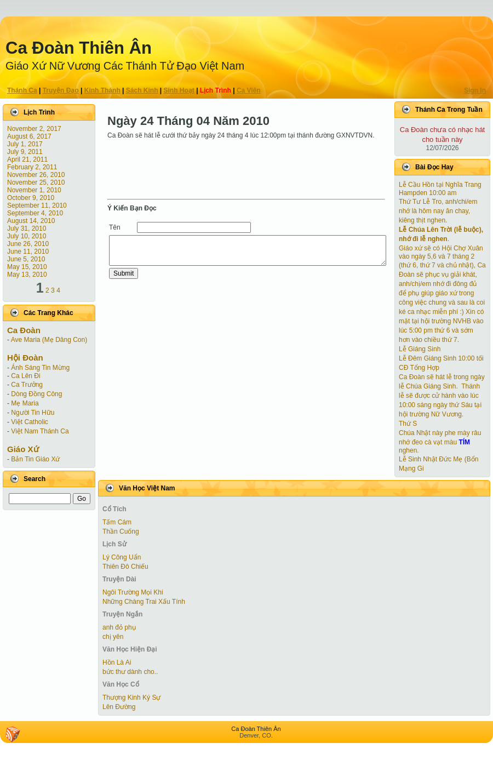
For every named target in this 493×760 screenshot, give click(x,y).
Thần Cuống (120, 531)
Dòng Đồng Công (36, 394)
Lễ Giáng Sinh (419, 349)
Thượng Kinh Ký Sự (131, 697)
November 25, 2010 (36, 182)
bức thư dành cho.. (130, 672)
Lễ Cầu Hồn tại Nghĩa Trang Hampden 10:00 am (440, 189)
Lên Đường (118, 707)
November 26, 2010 (36, 175)
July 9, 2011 (25, 152)
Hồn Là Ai (116, 662)
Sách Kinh (142, 90)
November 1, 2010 (34, 190)
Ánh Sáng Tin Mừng (40, 368)
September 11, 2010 (37, 205)
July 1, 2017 (25, 144)
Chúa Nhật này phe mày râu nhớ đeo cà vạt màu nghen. (440, 441)
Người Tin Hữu (32, 412)
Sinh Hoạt (179, 90)
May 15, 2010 (27, 267)
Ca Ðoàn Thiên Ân (78, 48)
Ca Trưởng (27, 384)
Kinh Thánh (102, 90)
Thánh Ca (22, 90)
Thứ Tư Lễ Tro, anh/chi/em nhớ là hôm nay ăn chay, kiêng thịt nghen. (438, 211)
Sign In (475, 90)
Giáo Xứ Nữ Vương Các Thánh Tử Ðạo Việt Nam (124, 66)
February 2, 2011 (32, 167)
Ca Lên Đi (25, 376)
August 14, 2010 (31, 221)
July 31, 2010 (26, 228)
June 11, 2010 (28, 251)
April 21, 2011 (27, 159)
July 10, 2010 (26, 236)
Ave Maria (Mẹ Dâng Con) (49, 340)
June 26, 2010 (28, 244)
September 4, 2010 (35, 213)
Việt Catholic (29, 422)
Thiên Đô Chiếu (125, 566)
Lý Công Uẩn (121, 557)
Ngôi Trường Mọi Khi (132, 592)
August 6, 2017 (29, 136)
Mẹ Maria (24, 403)
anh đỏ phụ (119, 627)
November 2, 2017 (34, 129)
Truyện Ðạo (61, 90)
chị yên (112, 637)
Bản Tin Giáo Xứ (35, 459)
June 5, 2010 (26, 259)
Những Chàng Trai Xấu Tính (143, 601)
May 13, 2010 (27, 274)
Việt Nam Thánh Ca (39, 431)
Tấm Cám (116, 522)
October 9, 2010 (30, 198)
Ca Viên (249, 90)
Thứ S (408, 423)
